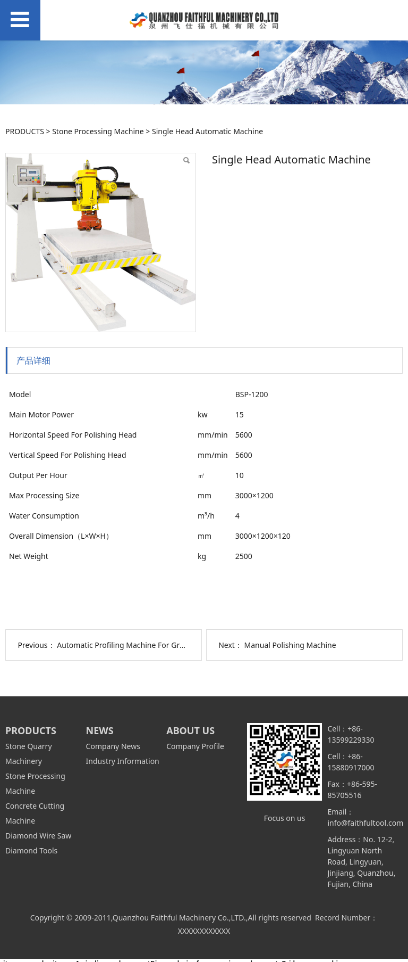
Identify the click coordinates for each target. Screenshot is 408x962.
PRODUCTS (24, 131)
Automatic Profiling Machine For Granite (127, 645)
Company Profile (195, 746)
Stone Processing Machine (97, 131)
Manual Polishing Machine (290, 645)
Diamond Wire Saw (38, 836)
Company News (113, 746)
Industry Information (122, 761)
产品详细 (33, 360)
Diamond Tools (31, 850)
